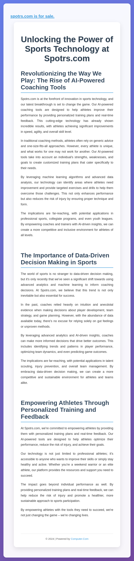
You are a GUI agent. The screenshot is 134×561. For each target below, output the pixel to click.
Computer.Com (79, 538)
